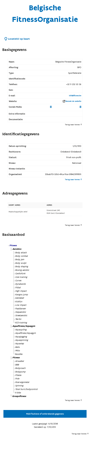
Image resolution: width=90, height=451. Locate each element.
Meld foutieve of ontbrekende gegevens (45, 413)
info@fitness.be (75, 95)
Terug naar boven (73, 124)
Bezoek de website (73, 101)
